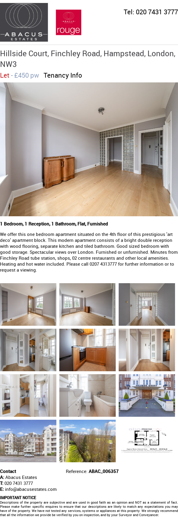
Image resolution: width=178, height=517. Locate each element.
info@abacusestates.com (31, 489)
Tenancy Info (63, 75)
